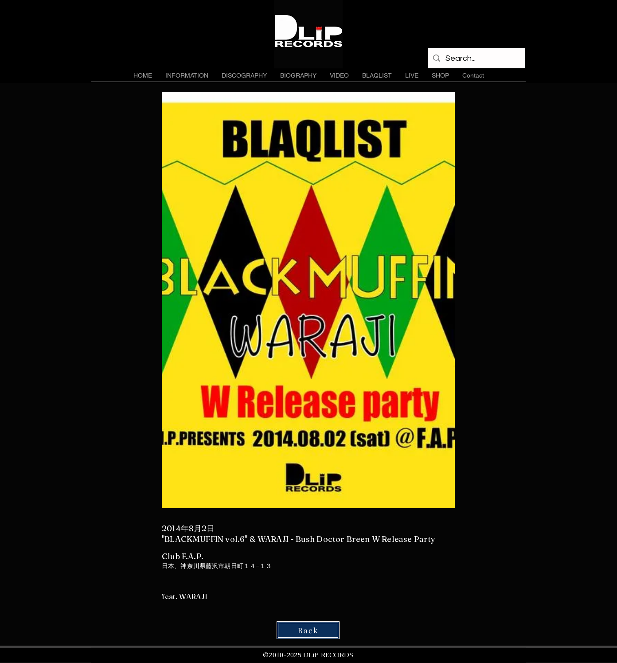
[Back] (308, 630)
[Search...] (475, 58)
